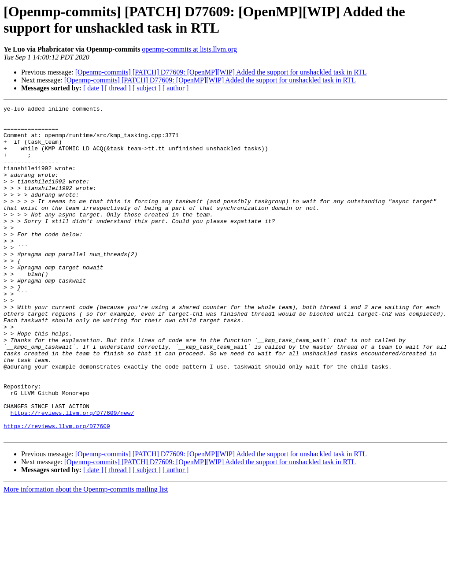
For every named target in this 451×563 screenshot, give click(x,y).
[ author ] (176, 88)
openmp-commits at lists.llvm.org (189, 49)
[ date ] (93, 88)
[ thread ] (118, 88)
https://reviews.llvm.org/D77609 (57, 491)
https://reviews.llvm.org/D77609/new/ (72, 475)
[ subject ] (147, 88)
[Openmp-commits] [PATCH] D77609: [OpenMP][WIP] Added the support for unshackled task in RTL (221, 72)
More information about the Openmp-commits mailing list (86, 555)
